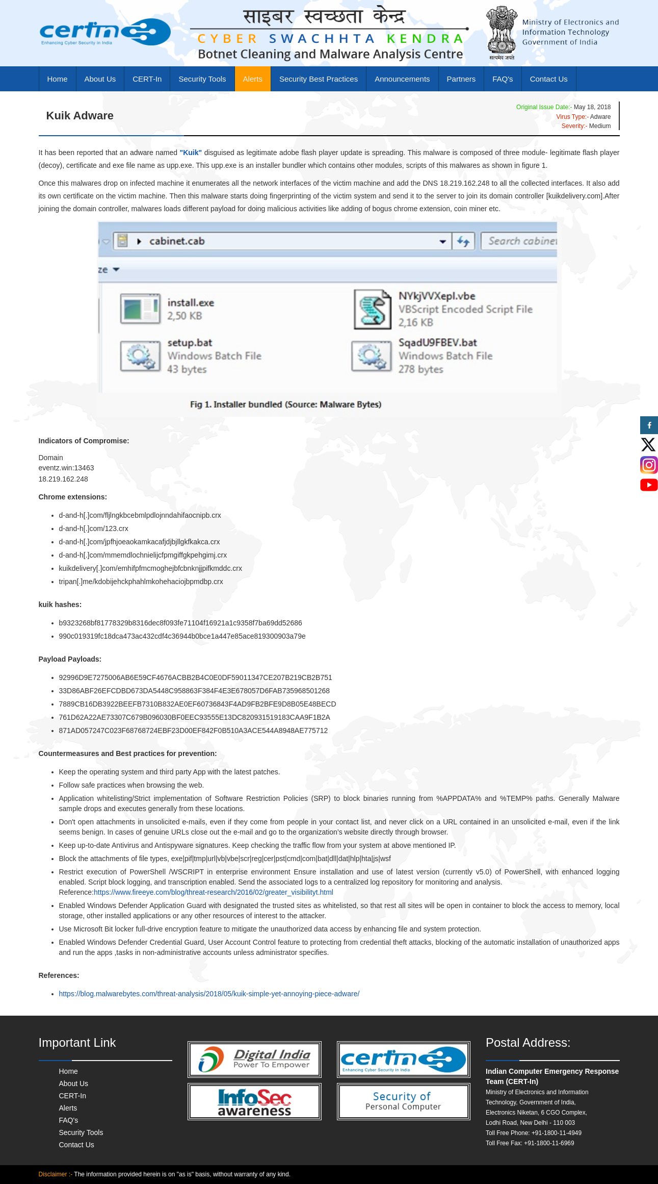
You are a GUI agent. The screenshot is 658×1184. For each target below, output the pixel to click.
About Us (100, 78)
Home (57, 78)
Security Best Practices (318, 78)
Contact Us (549, 78)
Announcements (402, 78)
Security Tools (202, 78)
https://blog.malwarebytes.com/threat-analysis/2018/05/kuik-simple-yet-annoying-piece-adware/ (209, 994)
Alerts (252, 78)
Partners (461, 78)
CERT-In (147, 78)
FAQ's (502, 78)
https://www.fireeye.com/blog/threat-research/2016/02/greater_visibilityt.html (213, 892)
